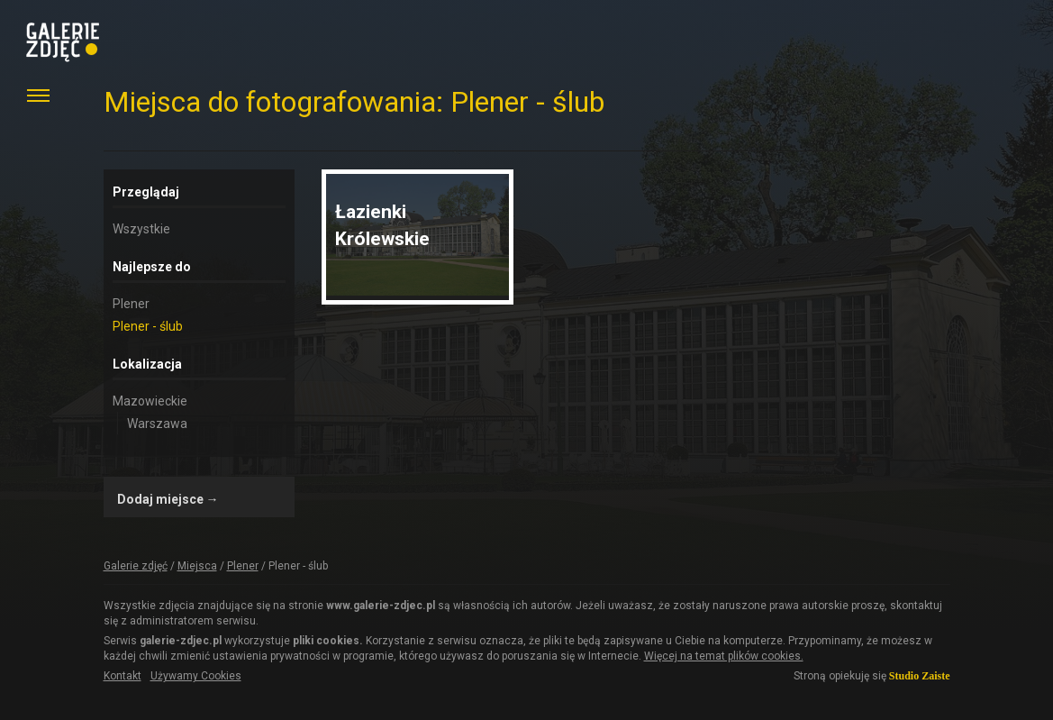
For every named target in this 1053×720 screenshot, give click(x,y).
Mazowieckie (150, 401)
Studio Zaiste (919, 676)
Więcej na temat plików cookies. (723, 656)
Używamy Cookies (195, 676)
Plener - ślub (148, 326)
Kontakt (122, 676)
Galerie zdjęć (136, 566)
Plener (131, 303)
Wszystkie (141, 229)
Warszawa (157, 423)
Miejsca (197, 566)
